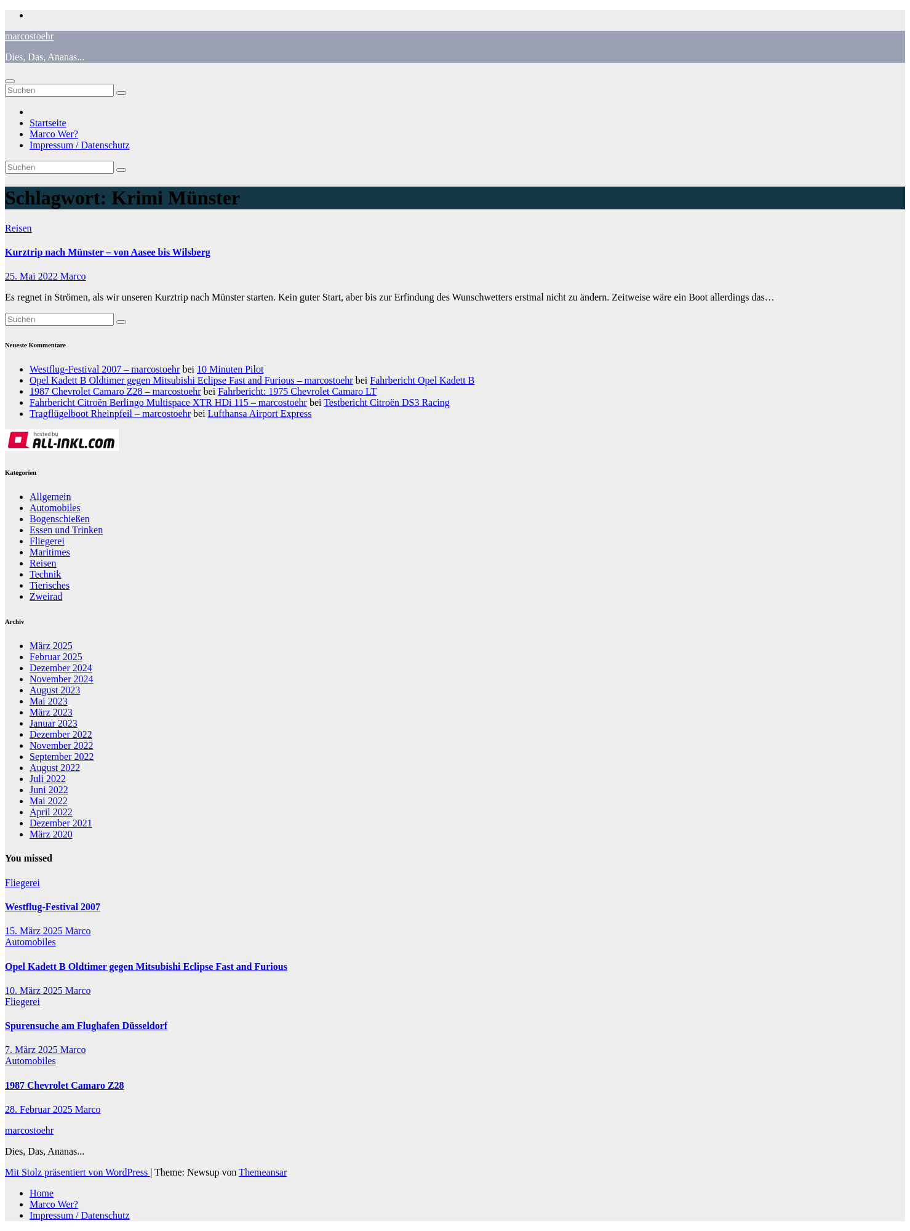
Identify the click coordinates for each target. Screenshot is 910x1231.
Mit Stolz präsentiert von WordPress (77, 1172)
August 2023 (55, 690)
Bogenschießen (60, 519)
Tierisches (50, 585)
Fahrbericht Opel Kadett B (422, 380)
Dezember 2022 (61, 734)
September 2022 (62, 756)
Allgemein (50, 496)
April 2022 (51, 812)
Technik (45, 574)
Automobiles (55, 507)
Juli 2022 (48, 778)
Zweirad (46, 596)
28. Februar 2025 (40, 1109)
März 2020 (51, 834)
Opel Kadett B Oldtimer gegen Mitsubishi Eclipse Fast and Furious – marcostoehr (191, 380)
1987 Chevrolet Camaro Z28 (64, 1085)
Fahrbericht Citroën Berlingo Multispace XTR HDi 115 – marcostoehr (168, 402)
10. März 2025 (35, 990)
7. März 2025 (32, 1049)
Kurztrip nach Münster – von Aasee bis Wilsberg (107, 252)
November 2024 (62, 679)
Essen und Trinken (66, 530)
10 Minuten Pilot (230, 369)
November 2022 (62, 745)
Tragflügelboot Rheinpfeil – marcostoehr (110, 413)
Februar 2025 (56, 657)
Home (42, 1193)
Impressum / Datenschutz (80, 145)
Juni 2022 (49, 790)
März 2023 (51, 712)
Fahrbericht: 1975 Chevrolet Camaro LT (297, 391)
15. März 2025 (35, 931)
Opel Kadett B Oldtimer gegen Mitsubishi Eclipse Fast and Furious (146, 966)
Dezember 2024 (61, 668)
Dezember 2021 (61, 823)
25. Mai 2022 (32, 276)
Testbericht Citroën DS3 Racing (387, 402)
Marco (73, 276)
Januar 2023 (54, 723)
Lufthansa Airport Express (260, 413)
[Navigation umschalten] (10, 81)
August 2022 (55, 767)
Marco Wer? (54, 134)
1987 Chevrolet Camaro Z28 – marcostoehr (115, 391)
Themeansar (263, 1172)
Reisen (18, 228)
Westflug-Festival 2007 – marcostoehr (105, 369)
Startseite (48, 123)
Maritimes (50, 552)
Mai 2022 (49, 801)
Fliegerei (47, 541)
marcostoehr (29, 36)
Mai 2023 (49, 701)
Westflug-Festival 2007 (52, 907)
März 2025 (51, 645)
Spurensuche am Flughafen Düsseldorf (86, 1025)
